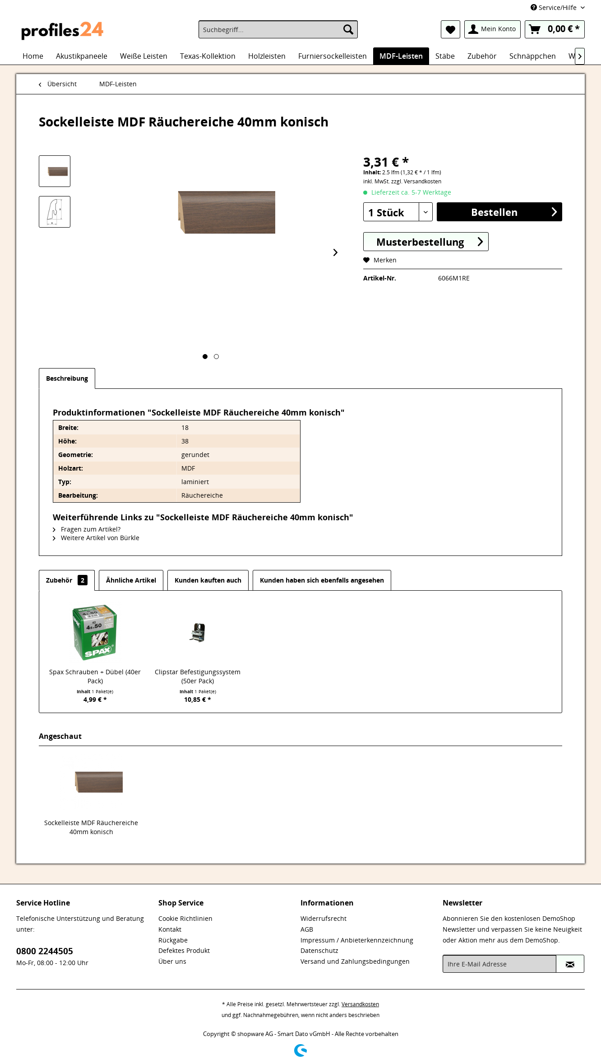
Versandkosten (360, 1004)
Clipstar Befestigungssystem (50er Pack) (197, 676)
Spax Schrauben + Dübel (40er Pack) (95, 676)
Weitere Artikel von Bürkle (96, 537)
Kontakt (169, 929)
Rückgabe (173, 940)
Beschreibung (67, 378)
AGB (306, 929)
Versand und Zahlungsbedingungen (355, 961)
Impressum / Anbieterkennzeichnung (356, 940)
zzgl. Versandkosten (416, 181)
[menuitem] (278, 29)
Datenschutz (319, 950)
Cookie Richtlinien (185, 918)
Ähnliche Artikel (131, 580)
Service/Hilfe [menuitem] (554, 7)
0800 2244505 (44, 951)
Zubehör (67, 580)
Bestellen (514, 212)
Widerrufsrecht (323, 918)
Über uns (172, 961)
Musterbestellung (429, 241)
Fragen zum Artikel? (86, 529)
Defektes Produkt (184, 950)
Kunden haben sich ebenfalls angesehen (322, 580)
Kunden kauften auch (208, 580)
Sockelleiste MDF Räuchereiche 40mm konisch (91, 827)
